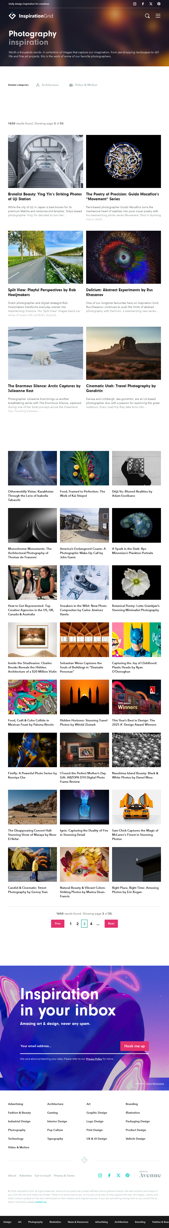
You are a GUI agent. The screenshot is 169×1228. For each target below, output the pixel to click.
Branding (132, 1104)
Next (111, 923)
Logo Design (95, 1121)
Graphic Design (97, 1112)
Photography (16, 1130)
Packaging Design (138, 1121)
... (98, 924)
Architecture (55, 1104)
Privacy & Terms (64, 1175)
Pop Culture (55, 1130)
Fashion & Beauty (19, 1112)
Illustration (133, 1112)
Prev (58, 923)
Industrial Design (19, 1121)
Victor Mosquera (155, 1083)
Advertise (25, 1175)
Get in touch (43, 1175)
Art (89, 1104)
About (12, 1175)
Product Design (136, 1130)
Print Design (95, 1130)
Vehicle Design (135, 1138)
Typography (55, 1138)
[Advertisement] (84, 104)
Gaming (52, 1112)
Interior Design (57, 1121)
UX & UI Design (97, 1138)
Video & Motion (18, 1147)
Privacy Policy (94, 1058)
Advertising (15, 1104)
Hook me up (134, 1046)
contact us (40, 1201)
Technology (15, 1138)
